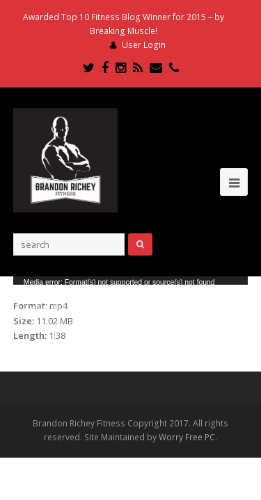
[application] (130, 280)
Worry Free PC (187, 437)
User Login (144, 45)
